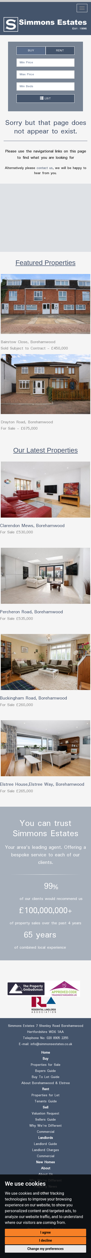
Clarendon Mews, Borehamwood (32, 526)
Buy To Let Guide (45, 1077)
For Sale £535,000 (16, 618)
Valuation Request (45, 1113)
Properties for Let (45, 1095)
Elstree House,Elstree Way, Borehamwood (42, 784)
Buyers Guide (45, 1071)
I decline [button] (45, 1240)
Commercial (45, 1132)
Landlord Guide (45, 1144)
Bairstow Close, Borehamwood (28, 342)
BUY (31, 50)
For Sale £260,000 (16, 705)
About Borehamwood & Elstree (45, 1083)
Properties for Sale (45, 1065)
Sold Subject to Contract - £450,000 (34, 348)
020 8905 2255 (57, 1038)
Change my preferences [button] (45, 1249)
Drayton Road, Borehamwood (27, 422)
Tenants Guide (45, 1101)
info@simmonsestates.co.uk (51, 1044)
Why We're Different (45, 1125)
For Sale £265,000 (16, 791)
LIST (45, 98)
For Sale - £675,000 (19, 428)
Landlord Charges (45, 1150)
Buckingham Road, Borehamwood (33, 698)
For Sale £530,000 (16, 532)
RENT (60, 50)
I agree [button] (45, 1232)
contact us (45, 168)
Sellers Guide (45, 1119)
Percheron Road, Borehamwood (31, 612)
